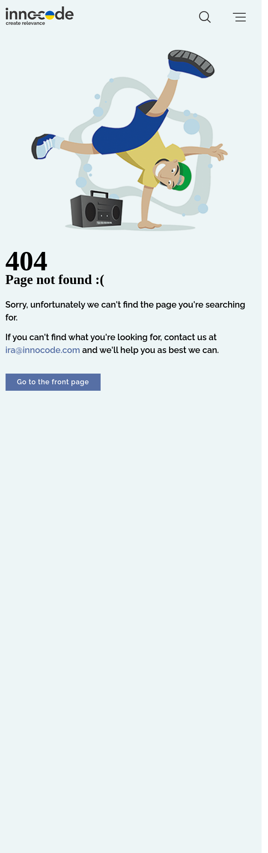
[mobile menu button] (239, 17)
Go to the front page (53, 382)
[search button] (205, 17)
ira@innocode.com (43, 350)
